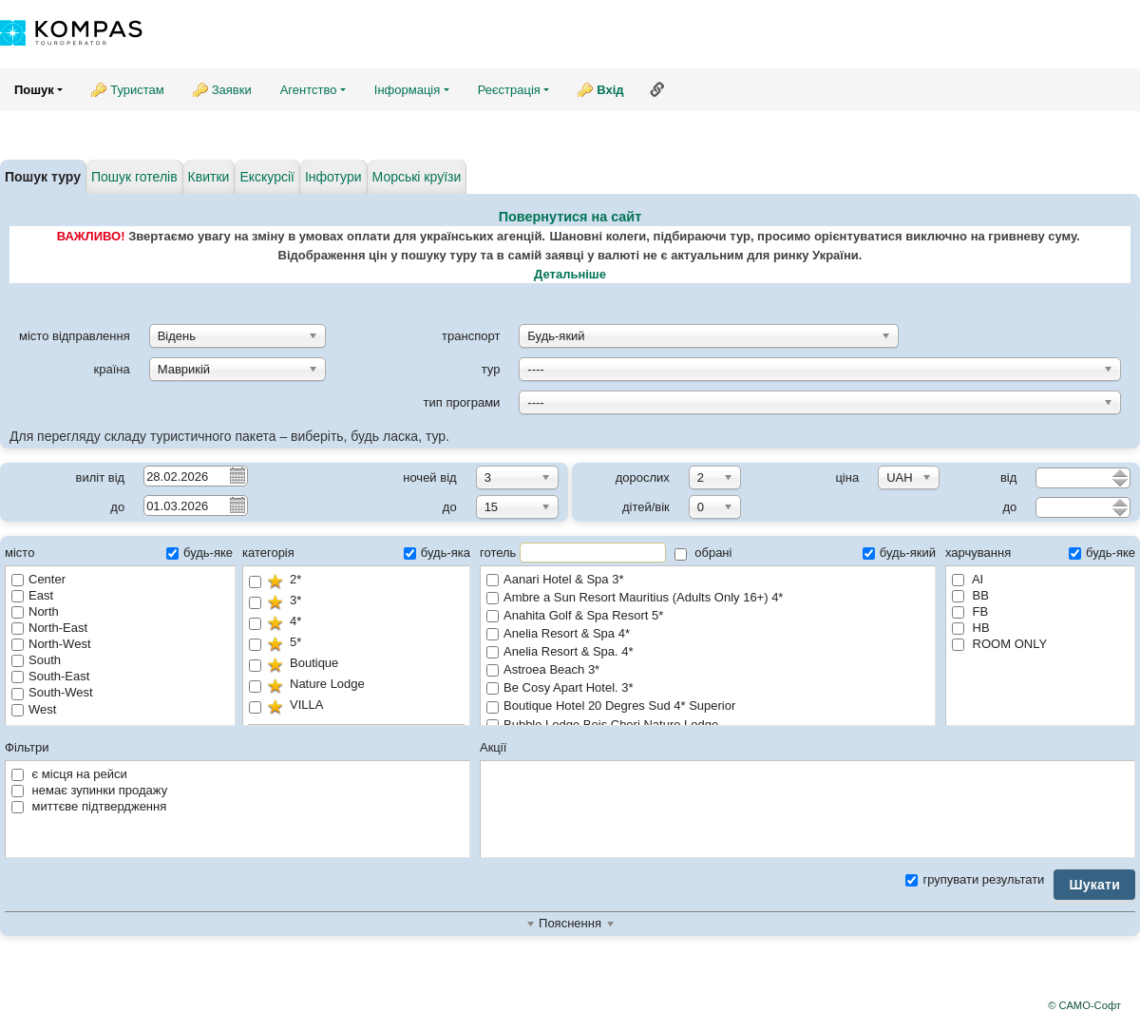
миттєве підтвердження (88, 806)
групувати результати (974, 879)
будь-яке (199, 552)
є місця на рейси (69, 774)
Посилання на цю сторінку (657, 89)
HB (971, 627)
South (36, 660)
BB (970, 595)
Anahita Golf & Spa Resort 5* (707, 616)
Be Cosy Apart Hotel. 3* (707, 688)
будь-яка (437, 552)
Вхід (610, 90)
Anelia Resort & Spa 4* (707, 634)
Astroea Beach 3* (707, 670)
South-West (52, 692)
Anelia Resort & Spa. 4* (707, 652)
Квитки (209, 176)
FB (970, 611)
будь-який (899, 552)
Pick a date (236, 475)
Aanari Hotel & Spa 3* (707, 580)
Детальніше (570, 274)
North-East (49, 627)
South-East (50, 676)
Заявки (232, 90)
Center (38, 579)
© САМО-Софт (1084, 1005)
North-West (51, 644)
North (35, 611)
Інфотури (333, 176)
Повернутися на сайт (570, 216)
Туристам (137, 90)
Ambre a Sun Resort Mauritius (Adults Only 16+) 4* (707, 598)
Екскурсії (266, 176)
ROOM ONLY (999, 644)
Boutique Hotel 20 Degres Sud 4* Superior (707, 706)
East (32, 595)
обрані (703, 552)
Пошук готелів (134, 176)
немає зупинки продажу (89, 790)
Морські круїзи (417, 176)
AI (967, 579)
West (33, 709)
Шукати (1094, 884)
